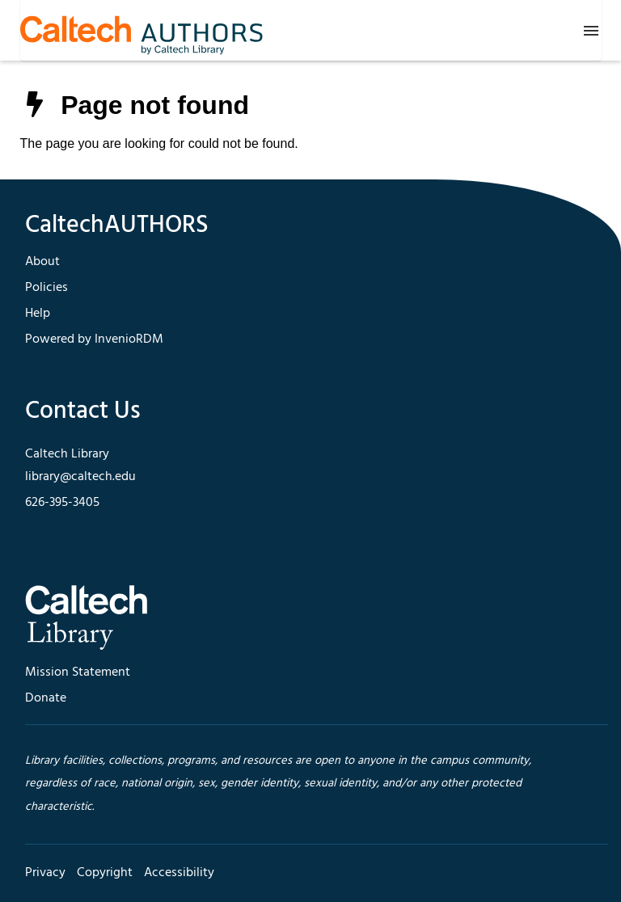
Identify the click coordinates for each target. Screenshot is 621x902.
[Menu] (591, 30)
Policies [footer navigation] (46, 287)
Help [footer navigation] (37, 313)
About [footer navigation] (42, 261)
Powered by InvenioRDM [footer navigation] (94, 339)
